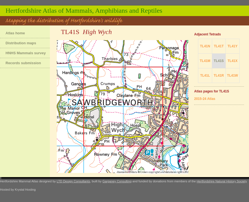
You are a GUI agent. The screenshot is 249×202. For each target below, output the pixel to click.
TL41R (219, 75)
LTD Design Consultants (73, 181)
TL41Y (232, 46)
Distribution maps (21, 43)
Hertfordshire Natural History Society (222, 181)
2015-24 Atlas (204, 99)
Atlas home (15, 33)
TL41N (205, 46)
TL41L (205, 75)
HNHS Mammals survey (26, 53)
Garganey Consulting (117, 181)
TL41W (232, 75)
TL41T (219, 46)
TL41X (232, 61)
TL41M (205, 61)
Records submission (23, 63)
